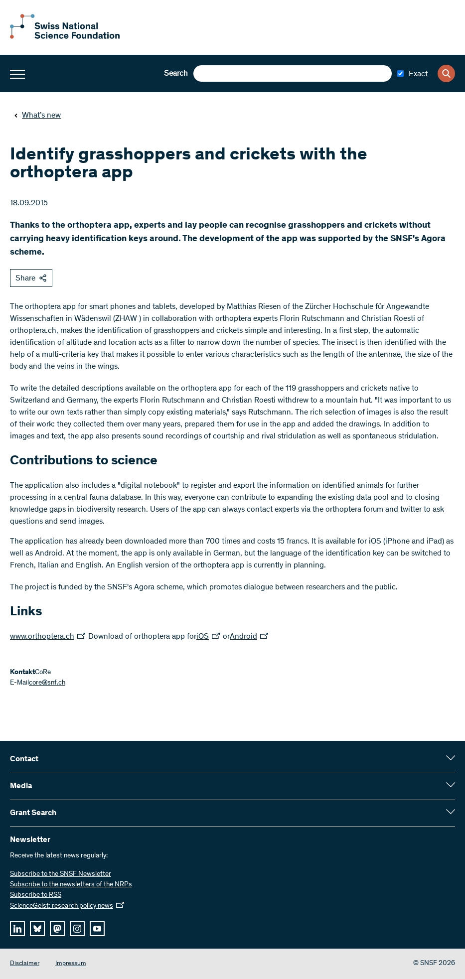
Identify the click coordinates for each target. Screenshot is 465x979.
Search (176, 74)
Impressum (70, 964)
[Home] (65, 37)
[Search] (446, 73)
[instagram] (77, 928)
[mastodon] (57, 928)
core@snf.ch (47, 683)
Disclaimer (24, 964)
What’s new (37, 116)
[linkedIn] (17, 928)
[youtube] (97, 928)
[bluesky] (37, 928)
